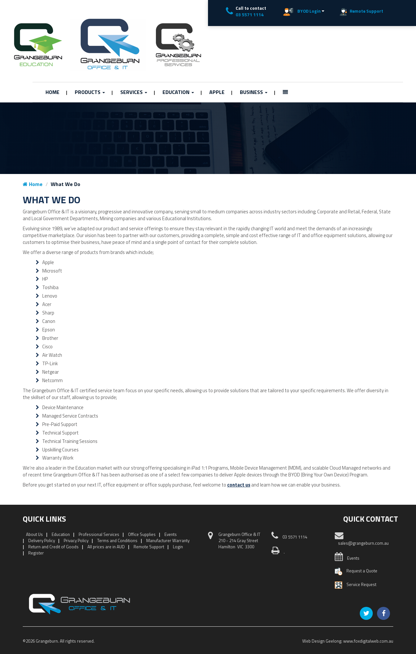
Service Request (361, 584)
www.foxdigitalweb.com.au (368, 641)
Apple (217, 92)
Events (170, 534)
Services (133, 92)
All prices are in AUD (106, 546)
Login (178, 546)
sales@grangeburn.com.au (363, 543)
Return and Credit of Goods (53, 546)
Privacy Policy (76, 540)
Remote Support (149, 546)
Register (36, 553)
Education (178, 92)
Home (52, 92)
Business (253, 92)
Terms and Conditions (117, 540)
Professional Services (99, 534)
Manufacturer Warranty (167, 540)
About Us (34, 534)
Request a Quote (361, 570)
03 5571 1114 (250, 14)
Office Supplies (142, 534)
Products (90, 92)
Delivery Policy (41, 540)
